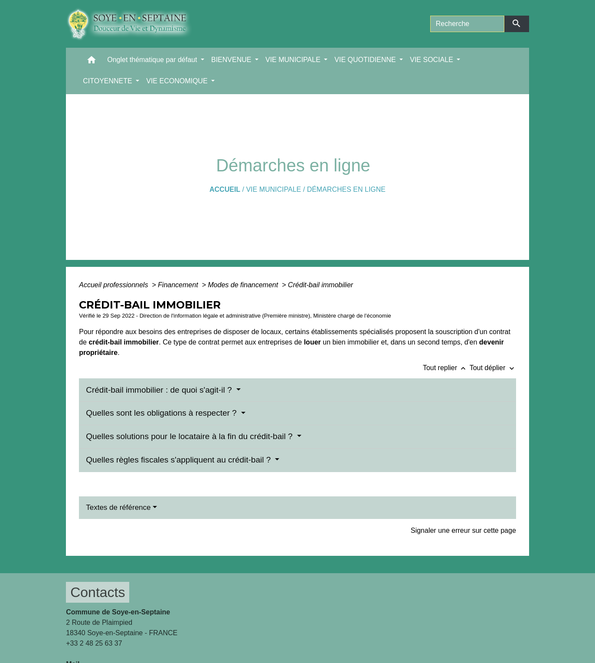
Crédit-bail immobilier (320, 285)
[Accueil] (135, 23)
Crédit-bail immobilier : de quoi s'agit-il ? (160, 389)
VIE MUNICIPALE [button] (293, 59)
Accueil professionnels (114, 285)
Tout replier (446, 367)
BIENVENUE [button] (232, 59)
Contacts (97, 592)
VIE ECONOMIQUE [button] (177, 81)
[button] (91, 61)
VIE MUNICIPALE (273, 189)
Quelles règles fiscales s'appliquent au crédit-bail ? (179, 459)
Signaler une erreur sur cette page (463, 530)
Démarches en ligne (346, 189)
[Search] (467, 24)
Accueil (224, 189)
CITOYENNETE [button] (108, 81)
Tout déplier (493, 367)
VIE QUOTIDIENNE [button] (366, 59)
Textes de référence (118, 507)
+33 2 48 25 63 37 (94, 643)
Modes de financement (244, 285)
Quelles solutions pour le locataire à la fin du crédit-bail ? (190, 436)
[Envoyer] (516, 24)
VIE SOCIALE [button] (432, 59)
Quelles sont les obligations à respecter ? (162, 412)
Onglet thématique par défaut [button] (153, 59)
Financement (179, 285)
